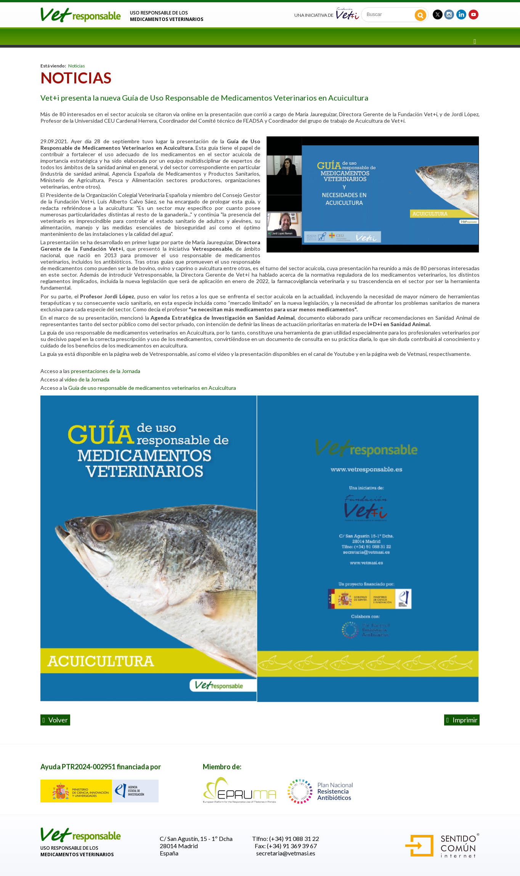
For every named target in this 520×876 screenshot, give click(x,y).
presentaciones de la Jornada (106, 371)
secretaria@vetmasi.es (285, 853)
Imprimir (462, 720)
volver (55, 720)
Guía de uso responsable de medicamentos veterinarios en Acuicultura (152, 387)
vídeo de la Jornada (87, 379)
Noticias (76, 66)
